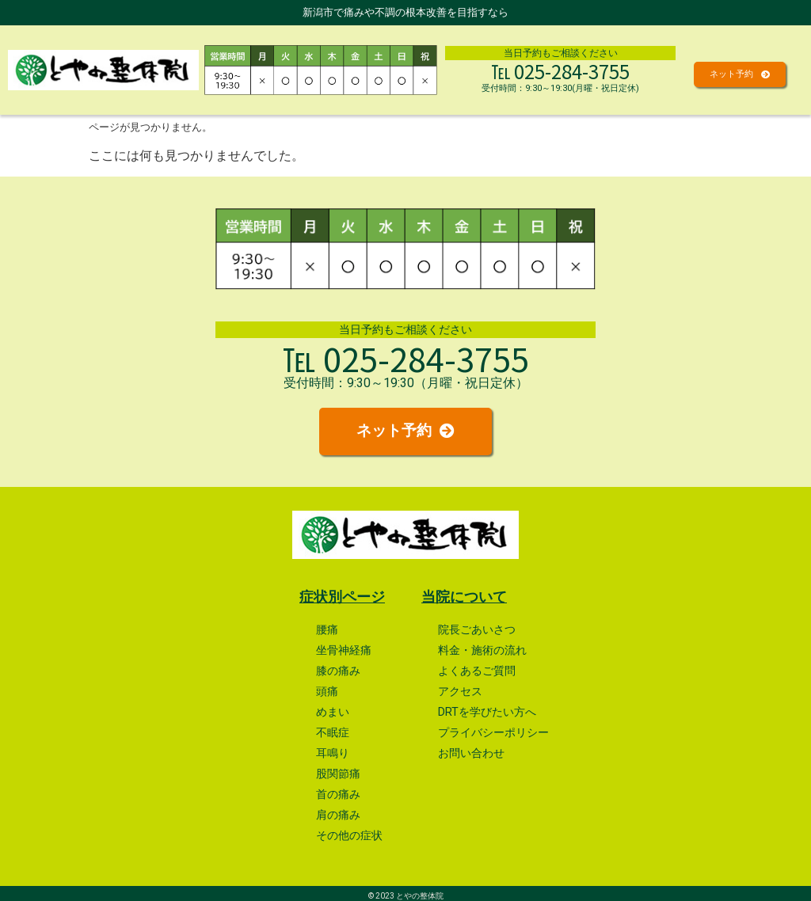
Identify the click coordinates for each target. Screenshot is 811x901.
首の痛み (338, 790)
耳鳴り (332, 749)
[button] (740, 74)
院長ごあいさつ (477, 626)
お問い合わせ (471, 749)
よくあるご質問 (477, 667)
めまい (332, 708)
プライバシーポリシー (493, 729)
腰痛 (327, 626)
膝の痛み (338, 667)
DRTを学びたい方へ (487, 708)
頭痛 (327, 687)
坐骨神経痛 (343, 646)
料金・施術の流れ (482, 646)
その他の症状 (349, 831)
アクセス (460, 687)
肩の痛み (338, 811)
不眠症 (332, 729)
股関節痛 (338, 770)
